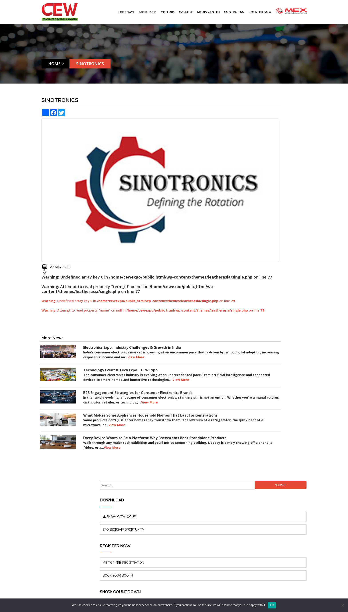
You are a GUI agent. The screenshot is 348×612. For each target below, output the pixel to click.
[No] (342, 605)
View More (180, 330)
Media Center (208, 12)
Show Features (120, 522)
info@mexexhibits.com (180, 516)
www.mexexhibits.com (75, 551)
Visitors (168, 12)
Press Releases (120, 515)
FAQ (113, 535)
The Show (126, 12)
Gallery (185, 12)
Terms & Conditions (124, 542)
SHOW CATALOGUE (249, 132)
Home (56, 63)
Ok (272, 605)
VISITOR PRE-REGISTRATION (254, 178)
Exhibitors (147, 12)
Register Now (259, 12)
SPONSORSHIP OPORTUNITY (254, 145)
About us (116, 502)
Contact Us (234, 12)
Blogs (114, 509)
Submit (296, 101)
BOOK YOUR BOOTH (248, 191)
